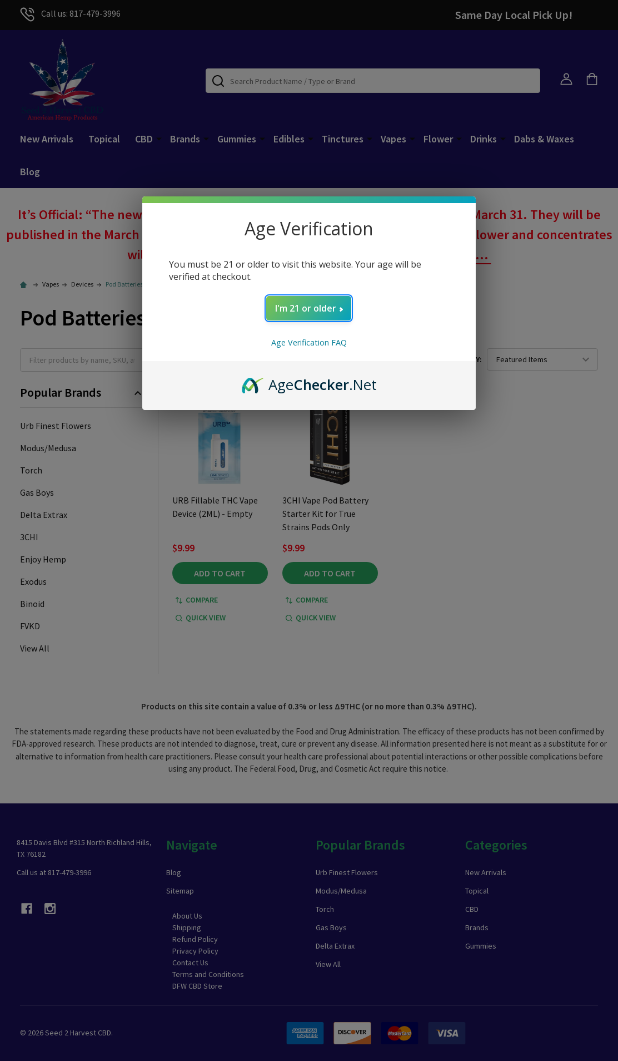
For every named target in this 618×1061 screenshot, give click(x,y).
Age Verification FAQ (309, 342)
